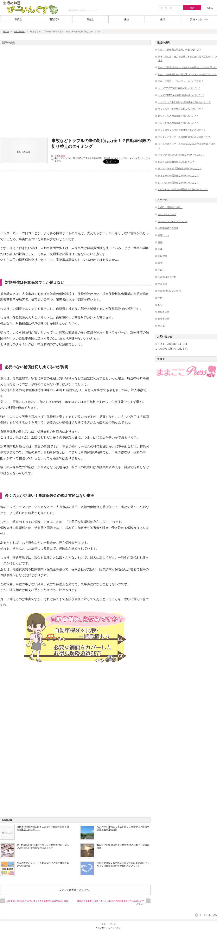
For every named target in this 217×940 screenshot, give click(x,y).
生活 (162, 19)
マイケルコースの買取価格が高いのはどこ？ (180, 109)
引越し (90, 19)
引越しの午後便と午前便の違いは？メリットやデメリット (187, 74)
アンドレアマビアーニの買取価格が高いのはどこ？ (184, 137)
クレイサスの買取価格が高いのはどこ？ (178, 123)
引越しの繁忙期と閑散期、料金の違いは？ (179, 49)
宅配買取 (54, 19)
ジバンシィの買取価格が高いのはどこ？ (178, 182)
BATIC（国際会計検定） (170, 207)
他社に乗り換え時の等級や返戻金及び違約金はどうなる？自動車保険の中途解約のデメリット (123, 864)
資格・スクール (199, 19)
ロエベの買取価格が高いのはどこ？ (176, 161)
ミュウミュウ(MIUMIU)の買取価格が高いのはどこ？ (184, 102)
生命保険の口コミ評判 (169, 291)
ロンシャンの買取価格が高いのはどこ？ (178, 116)
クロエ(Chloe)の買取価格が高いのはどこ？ (180, 168)
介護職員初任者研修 (168, 228)
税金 (160, 305)
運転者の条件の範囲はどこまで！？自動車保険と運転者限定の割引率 (43, 828)
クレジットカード (167, 214)
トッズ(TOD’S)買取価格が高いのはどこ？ (179, 88)
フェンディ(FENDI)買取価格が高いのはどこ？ (181, 154)
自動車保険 (19, 31)
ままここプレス (108, 924)
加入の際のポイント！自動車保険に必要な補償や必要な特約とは (43, 864)
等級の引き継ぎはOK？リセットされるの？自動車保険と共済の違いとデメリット (110, 902)
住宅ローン (163, 235)
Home (6, 31)
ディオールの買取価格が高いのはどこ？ (178, 175)
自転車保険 (163, 318)
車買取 (18, 19)
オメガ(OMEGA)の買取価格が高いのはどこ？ (181, 95)
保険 (126, 19)
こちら (158, 348)
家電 (160, 263)
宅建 (160, 249)
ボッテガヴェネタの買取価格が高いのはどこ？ (182, 130)
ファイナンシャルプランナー (172, 221)
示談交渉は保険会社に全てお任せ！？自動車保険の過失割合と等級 (37, 901)
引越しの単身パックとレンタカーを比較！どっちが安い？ (187, 67)
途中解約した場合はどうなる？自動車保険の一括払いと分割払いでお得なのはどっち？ (43, 846)
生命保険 (162, 284)
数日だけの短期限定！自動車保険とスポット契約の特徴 (123, 846)
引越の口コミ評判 (167, 277)
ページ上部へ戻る (208, 915)
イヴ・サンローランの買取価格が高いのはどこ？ (183, 189)
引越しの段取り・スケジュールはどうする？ (180, 81)
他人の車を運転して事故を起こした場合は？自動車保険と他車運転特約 (123, 828)
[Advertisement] (75, 93)
